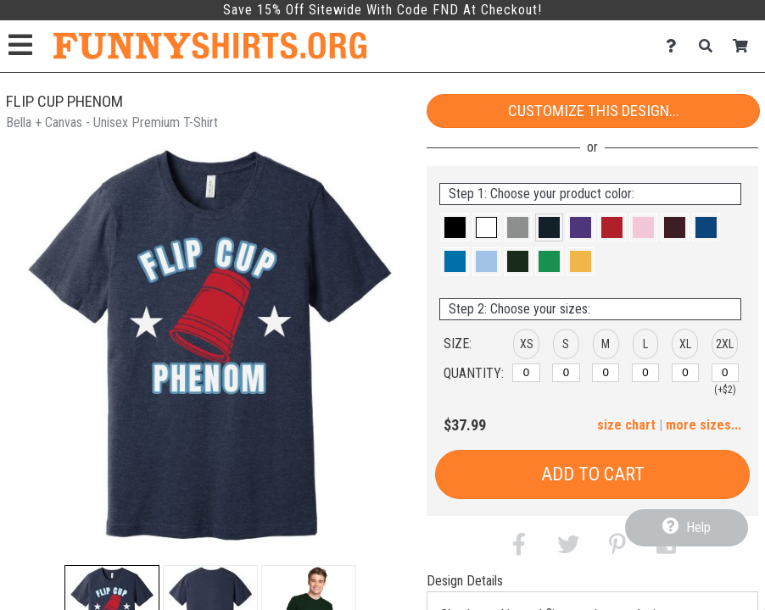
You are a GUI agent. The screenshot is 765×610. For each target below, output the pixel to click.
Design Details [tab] (465, 581)
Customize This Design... (593, 110)
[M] (605, 372)
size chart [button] (626, 425)
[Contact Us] (675, 46)
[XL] (685, 372)
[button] (455, 227)
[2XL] (725, 372)
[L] (645, 372)
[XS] (525, 372)
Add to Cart (593, 474)
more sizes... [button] (703, 425)
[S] (565, 372)
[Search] (710, 46)
